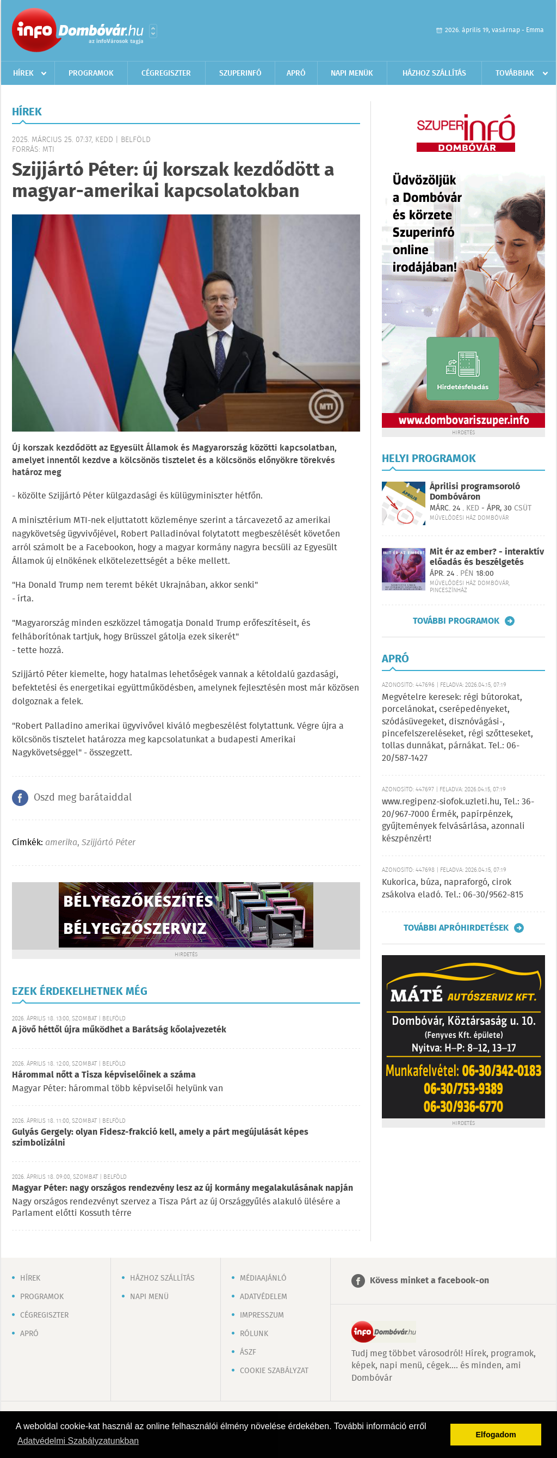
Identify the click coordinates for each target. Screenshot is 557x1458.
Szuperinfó (240, 73)
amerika (61, 843)
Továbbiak (515, 73)
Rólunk (254, 1334)
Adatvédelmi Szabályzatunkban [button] (78, 1440)
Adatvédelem (263, 1297)
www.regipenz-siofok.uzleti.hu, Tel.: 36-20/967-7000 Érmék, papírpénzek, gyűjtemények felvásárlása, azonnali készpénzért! (458, 820)
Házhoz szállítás (434, 73)
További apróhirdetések (456, 928)
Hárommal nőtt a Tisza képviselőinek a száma (104, 1075)
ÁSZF (248, 1352)
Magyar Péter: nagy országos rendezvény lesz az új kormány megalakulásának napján (182, 1188)
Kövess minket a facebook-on (429, 1281)
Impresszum (262, 1315)
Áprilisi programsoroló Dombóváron (475, 492)
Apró (296, 73)
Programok (91, 73)
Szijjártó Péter (108, 843)
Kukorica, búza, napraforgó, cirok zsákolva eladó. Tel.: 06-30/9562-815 (452, 888)
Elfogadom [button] (496, 1434)
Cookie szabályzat (274, 1371)
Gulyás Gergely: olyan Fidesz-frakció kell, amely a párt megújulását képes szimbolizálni (160, 1137)
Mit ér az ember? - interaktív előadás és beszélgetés (487, 557)
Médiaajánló (263, 1278)
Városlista (153, 31)
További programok (456, 621)
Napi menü (149, 1297)
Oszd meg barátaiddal (83, 797)
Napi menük (352, 73)
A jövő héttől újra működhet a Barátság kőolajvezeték (119, 1030)
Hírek (23, 73)
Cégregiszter (166, 73)
